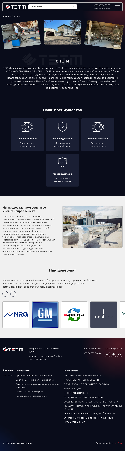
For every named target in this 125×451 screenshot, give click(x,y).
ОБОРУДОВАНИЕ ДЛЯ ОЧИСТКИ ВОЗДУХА (86, 384)
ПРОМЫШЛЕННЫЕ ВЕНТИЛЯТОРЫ (82, 375)
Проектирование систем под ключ (34, 375)
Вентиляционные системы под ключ (35, 380)
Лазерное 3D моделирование (31, 396)
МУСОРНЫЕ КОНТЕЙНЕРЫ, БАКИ (81, 380)
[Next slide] (13, 294)
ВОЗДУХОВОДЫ (72, 389)
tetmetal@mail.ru (114, 349)
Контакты (7, 375)
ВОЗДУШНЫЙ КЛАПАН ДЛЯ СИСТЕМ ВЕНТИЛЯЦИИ (91, 402)
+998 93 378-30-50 (102, 5)
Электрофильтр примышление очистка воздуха (88, 418)
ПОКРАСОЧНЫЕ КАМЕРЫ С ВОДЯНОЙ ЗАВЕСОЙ (89, 413)
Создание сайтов (109, 443)
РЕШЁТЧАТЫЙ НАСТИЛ (76, 393)
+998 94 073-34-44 (102, 8)
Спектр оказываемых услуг (30, 391)
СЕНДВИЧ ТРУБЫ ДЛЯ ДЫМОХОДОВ (83, 397)
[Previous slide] (5, 294)
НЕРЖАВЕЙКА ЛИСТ (74, 422)
